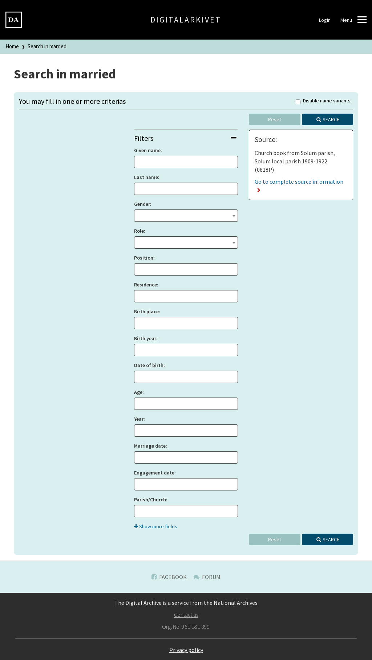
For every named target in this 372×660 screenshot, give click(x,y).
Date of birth (148, 365)
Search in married (47, 46)
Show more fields (155, 526)
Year (138, 419)
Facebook (169, 576)
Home (12, 46)
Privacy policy (186, 649)
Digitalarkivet (185, 20)
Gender (142, 204)
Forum (207, 576)
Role (139, 231)
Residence (145, 284)
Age (138, 392)
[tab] (186, 138)
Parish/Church (150, 499)
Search (331, 119)
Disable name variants (323, 101)
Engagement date (154, 472)
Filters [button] (185, 138)
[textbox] (186, 215)
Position (143, 257)
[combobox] (186, 215)
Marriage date (150, 446)
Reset (274, 119)
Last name (146, 177)
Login (325, 20)
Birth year (145, 338)
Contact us (186, 614)
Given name (147, 150)
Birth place (146, 311)
